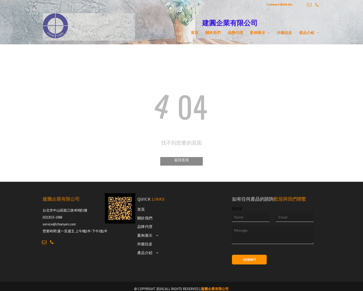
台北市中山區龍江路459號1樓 (65, 210)
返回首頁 (181, 160)
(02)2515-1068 (52, 217)
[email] (309, 5)
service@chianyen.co (58, 224)
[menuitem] (191, 32)
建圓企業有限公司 (215, 289)
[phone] (316, 5)
